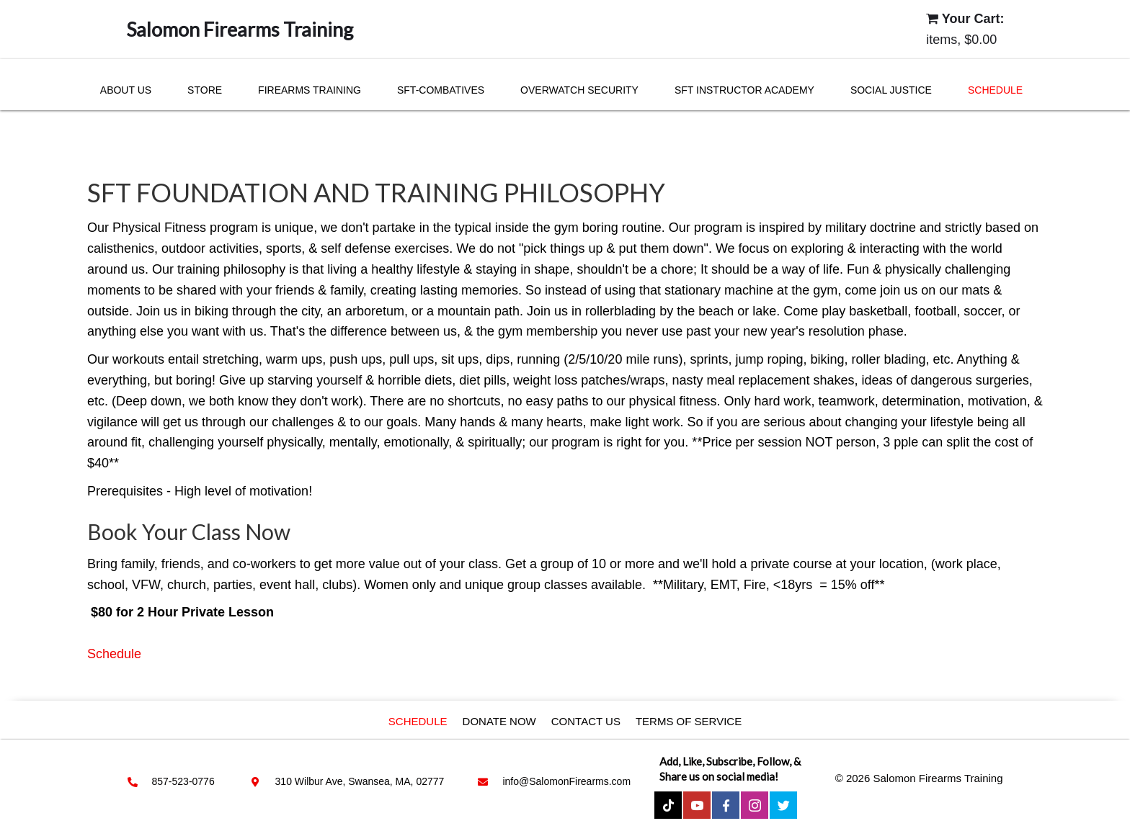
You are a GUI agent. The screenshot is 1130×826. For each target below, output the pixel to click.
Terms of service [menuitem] (689, 721)
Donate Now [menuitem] (499, 721)
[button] (668, 805)
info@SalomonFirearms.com (566, 781)
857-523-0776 (183, 781)
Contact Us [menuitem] (585, 721)
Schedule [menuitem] (418, 721)
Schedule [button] (114, 654)
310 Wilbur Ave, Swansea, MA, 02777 (360, 781)
